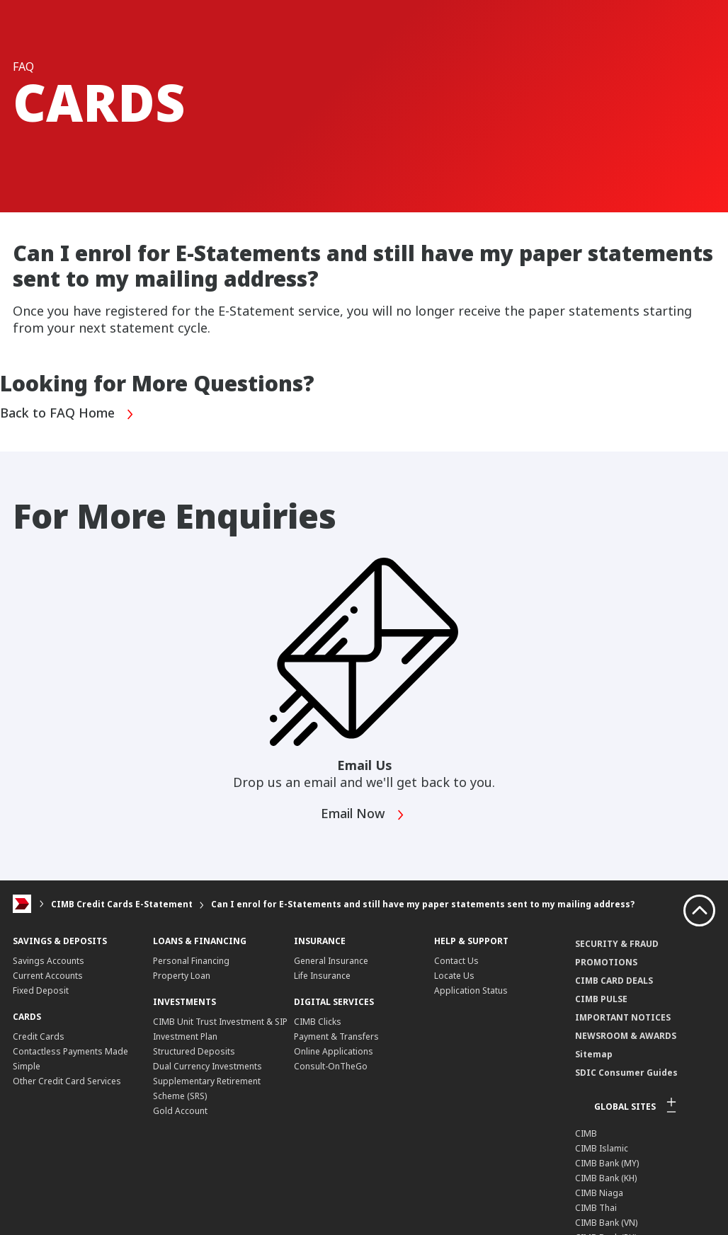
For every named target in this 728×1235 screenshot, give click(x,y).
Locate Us (454, 976)
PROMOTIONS (606, 962)
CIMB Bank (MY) (607, 1163)
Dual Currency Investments (207, 1066)
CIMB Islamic (601, 1148)
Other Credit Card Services (67, 1081)
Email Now (363, 815)
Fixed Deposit (41, 990)
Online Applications (333, 1051)
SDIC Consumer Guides (626, 1073)
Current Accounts (48, 976)
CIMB (586, 1133)
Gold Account (180, 1111)
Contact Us (456, 961)
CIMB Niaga (599, 1193)
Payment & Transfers (336, 1036)
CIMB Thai (596, 1208)
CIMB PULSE (601, 999)
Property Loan (181, 976)
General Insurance (331, 961)
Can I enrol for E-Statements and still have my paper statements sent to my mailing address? (423, 904)
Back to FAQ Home (67, 414)
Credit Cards (38, 1036)
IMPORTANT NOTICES (623, 1017)
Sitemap (594, 1054)
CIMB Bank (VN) (606, 1223)
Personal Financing (191, 961)
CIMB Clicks (317, 1022)
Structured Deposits (194, 1051)
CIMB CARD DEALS (614, 981)
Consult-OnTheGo (331, 1066)
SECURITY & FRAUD (617, 944)
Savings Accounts (48, 961)
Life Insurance (322, 976)
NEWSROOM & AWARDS (625, 1036)
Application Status (471, 990)
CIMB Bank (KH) (606, 1178)
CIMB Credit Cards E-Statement (122, 904)
